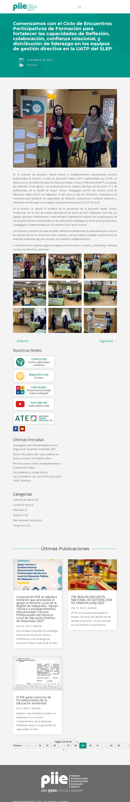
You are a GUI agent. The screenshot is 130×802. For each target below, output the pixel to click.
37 (68, 745)
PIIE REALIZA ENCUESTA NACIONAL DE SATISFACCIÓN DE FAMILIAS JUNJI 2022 (91, 600)
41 (97, 745)
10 (39, 745)
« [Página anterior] (26, 745)
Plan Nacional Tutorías (25, 520)
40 (90, 745)
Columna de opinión (24, 499)
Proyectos (18, 525)
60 (118, 745)
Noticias (32, 65)
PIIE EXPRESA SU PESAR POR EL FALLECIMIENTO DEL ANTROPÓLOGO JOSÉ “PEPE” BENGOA (37, 476)
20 (47, 745)
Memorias (18, 509)
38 (75, 745)
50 (111, 745)
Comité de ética (21, 504)
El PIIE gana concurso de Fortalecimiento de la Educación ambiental (33, 700)
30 (54, 745)
